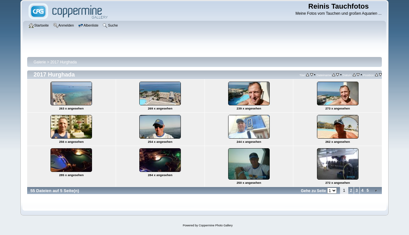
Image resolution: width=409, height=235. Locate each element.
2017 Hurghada (63, 62)
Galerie (40, 62)
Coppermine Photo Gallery (216, 225)
